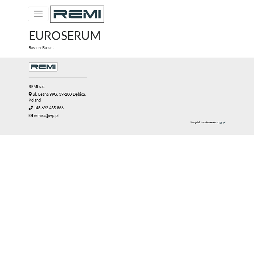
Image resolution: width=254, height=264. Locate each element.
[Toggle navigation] (38, 14)
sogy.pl (221, 122)
